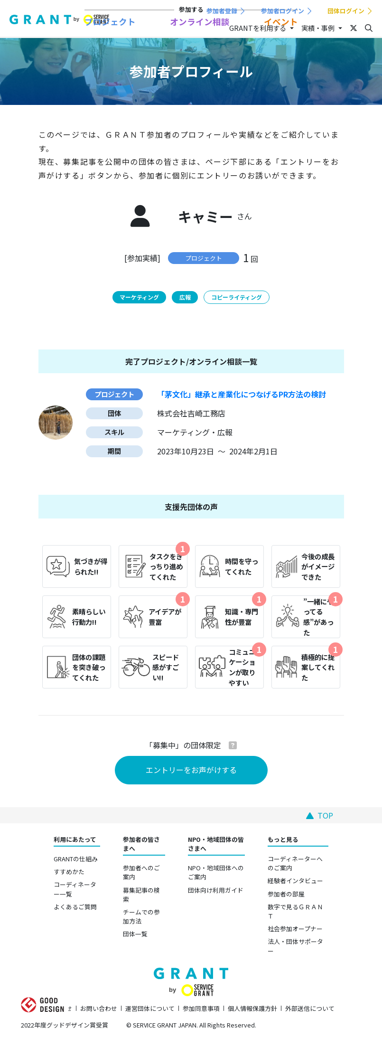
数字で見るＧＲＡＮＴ (295, 911)
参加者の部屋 (286, 893)
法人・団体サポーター (295, 946)
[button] (233, 745)
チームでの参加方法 (141, 916)
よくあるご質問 (75, 906)
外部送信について (310, 1008)
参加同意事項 (201, 1008)
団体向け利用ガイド (215, 890)
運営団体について (150, 1008)
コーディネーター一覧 (75, 889)
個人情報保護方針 (252, 1008)
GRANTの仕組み (76, 858)
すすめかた (69, 871)
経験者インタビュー (295, 880)
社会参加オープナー (295, 928)
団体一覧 (135, 933)
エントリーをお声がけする (191, 769)
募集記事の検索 (141, 895)
